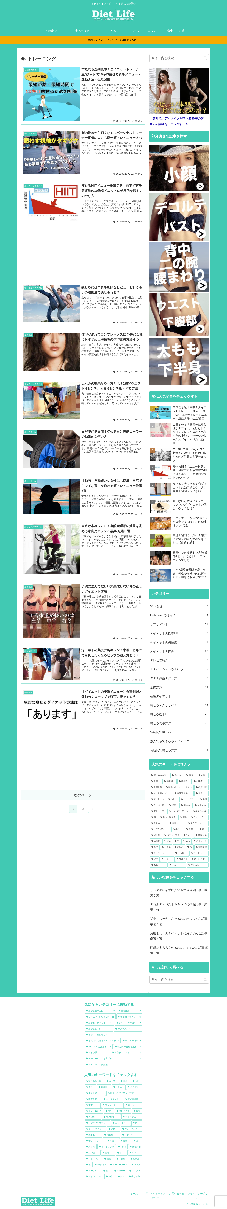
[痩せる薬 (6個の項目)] (198, 865)
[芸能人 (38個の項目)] (184, 781)
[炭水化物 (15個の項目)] (201, 805)
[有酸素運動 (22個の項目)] (183, 793)
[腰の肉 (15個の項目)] (186, 805)
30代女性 (179, 606)
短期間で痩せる (179, 732)
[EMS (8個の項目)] (186, 841)
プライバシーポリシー (198, 1195)
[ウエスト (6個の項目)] (182, 859)
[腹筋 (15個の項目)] (173, 805)
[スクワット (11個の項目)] (198, 823)
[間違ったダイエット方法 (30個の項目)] (179, 787)
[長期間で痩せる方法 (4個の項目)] (127, 1046)
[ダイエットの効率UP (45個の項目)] (100, 1017)
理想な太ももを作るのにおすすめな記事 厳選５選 (179, 950)
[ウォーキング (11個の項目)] (199, 817)
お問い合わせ (176, 1193)
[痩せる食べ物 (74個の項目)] (160, 775)
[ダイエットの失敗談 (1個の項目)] (113, 1064)
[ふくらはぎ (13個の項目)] (200, 811)
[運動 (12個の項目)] (183, 817)
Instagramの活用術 (179, 615)
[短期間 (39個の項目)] (169, 781)
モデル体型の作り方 (179, 678)
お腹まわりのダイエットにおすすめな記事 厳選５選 (179, 936)
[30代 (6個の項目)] (159, 865)
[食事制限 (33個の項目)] (157, 787)
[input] (179, 58)
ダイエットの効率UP (179, 633)
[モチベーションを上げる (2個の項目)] (113, 1058)
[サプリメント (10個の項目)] (160, 829)
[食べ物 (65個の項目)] (177, 775)
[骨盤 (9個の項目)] (191, 829)
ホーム (134, 1193)
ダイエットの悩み (179, 651)
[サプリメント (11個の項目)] (128, 1029)
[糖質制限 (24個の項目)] (201, 787)
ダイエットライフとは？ (155, 1195)
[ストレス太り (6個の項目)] (199, 859)
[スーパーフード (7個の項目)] (161, 853)
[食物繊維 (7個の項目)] (201, 847)
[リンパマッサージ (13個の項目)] (179, 811)
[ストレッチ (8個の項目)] (200, 841)
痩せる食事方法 (179, 723)
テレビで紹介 (179, 660)
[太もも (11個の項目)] (158, 823)
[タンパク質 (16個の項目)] (158, 805)
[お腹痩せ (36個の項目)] (200, 781)
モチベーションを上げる (179, 669)
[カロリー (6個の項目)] (167, 859)
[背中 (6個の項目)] (155, 859)
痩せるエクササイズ (179, 705)
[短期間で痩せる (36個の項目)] (129, 1017)
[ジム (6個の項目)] (177, 865)
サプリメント (179, 624)
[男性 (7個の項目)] (155, 847)
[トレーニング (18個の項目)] (188, 799)
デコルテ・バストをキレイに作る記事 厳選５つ (178, 907)
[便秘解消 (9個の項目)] (201, 835)
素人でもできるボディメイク (179, 741)
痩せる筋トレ (179, 714)
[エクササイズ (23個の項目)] (161, 793)
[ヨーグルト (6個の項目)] (199, 853)
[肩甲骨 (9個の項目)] (156, 835)
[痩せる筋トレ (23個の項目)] (99, 1029)
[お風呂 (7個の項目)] (179, 847)
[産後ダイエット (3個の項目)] (126, 1052)
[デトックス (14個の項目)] (158, 811)
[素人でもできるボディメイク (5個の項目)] (103, 1040)
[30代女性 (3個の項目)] (97, 1052)
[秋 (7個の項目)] (190, 847)
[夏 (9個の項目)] (203, 829)
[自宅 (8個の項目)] (167, 841)
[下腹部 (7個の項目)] (166, 847)
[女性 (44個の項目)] (203, 775)
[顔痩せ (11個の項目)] (177, 823)
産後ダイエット (179, 696)
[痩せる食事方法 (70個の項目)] (100, 1011)
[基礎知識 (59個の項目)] (129, 1011)
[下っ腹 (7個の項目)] (181, 853)
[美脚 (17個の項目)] (204, 799)
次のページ (83, 795)
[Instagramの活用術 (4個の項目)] (99, 1046)
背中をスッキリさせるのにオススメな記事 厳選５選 (179, 921)
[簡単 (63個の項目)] (190, 775)
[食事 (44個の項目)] (156, 781)
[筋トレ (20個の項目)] (173, 799)
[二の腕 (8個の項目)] (156, 841)
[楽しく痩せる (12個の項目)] (168, 817)
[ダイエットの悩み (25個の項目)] (128, 1023)
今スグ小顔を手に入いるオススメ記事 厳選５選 (178, 892)
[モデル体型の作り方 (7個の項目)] (113, 1035)
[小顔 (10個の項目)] (177, 829)
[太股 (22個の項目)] (201, 793)
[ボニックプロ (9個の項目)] (172, 835)
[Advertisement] (83, 254)
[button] (205, 58)
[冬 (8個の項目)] (177, 841)
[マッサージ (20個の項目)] (158, 799)
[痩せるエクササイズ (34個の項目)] (99, 1023)
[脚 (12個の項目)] (154, 817)
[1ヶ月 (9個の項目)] (187, 835)
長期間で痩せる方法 (179, 750)
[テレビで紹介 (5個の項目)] (131, 1040)
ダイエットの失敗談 (179, 642)
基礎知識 (179, 687)
